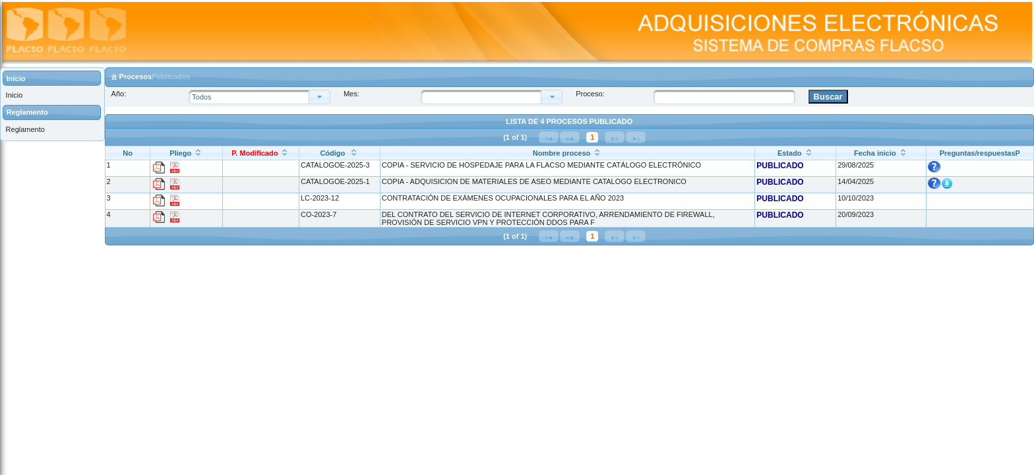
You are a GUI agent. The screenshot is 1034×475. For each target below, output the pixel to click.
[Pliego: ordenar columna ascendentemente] (186, 153)
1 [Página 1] (592, 137)
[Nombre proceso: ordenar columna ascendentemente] (567, 153)
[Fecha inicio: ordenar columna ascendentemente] (881, 153)
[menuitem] (52, 95)
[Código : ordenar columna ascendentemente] (339, 153)
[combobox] (484, 97)
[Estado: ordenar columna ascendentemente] (795, 153)
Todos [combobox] (201, 97)
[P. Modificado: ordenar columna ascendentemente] (260, 153)
